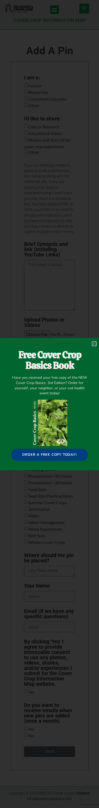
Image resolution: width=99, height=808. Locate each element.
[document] (49, 404)
